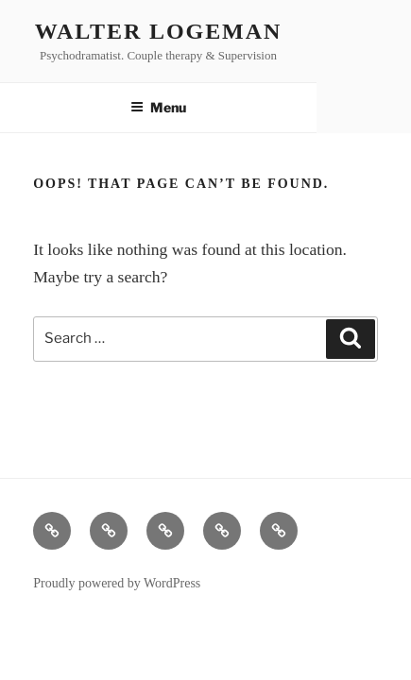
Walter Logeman (158, 31)
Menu (158, 107)
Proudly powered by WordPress (116, 583)
